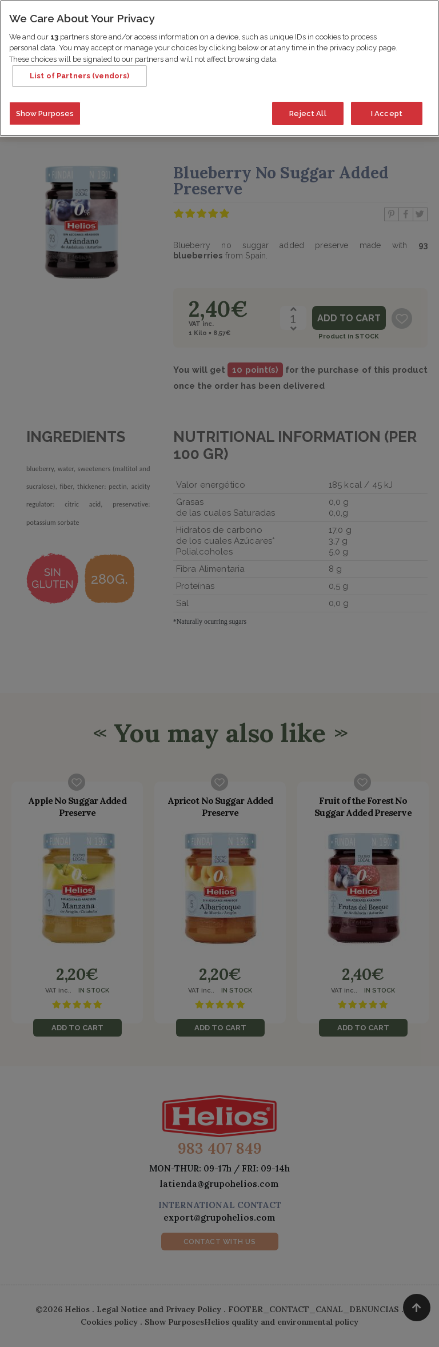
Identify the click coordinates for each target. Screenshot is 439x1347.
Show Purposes (45, 109)
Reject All (307, 109)
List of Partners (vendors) (79, 72)
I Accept (386, 109)
